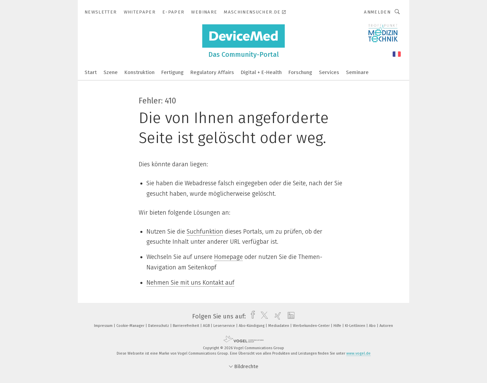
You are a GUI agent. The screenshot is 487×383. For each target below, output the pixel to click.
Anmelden (377, 12)
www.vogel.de (358, 353)
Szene (110, 72)
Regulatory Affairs (212, 72)
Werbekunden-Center (312, 326)
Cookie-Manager (130, 326)
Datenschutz (159, 326)
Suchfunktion (205, 231)
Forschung (300, 72)
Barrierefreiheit (186, 326)
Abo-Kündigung (252, 326)
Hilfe (337, 326)
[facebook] (251, 316)
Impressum (104, 326)
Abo (373, 326)
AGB (207, 326)
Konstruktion (139, 72)
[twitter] (262, 316)
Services (329, 72)
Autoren (386, 326)
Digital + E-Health (261, 72)
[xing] (276, 316)
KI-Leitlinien (355, 326)
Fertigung (172, 72)
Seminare (357, 72)
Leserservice (224, 326)
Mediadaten (279, 326)
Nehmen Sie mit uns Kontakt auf (190, 282)
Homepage (228, 257)
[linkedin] (289, 316)
